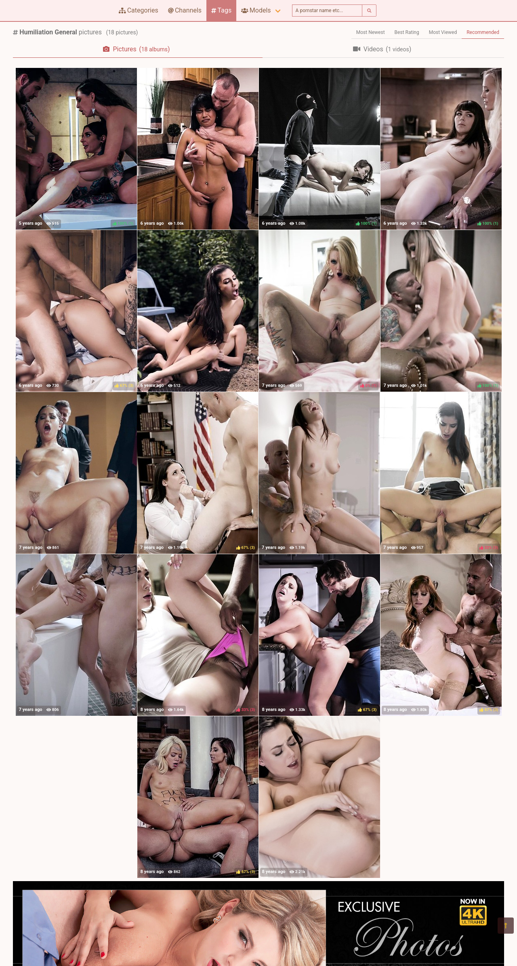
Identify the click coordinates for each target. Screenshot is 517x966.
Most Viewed (443, 32)
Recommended (483, 32)
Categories (138, 10)
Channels (185, 10)
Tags (221, 10)
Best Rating (407, 32)
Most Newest (370, 32)
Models (256, 10)
